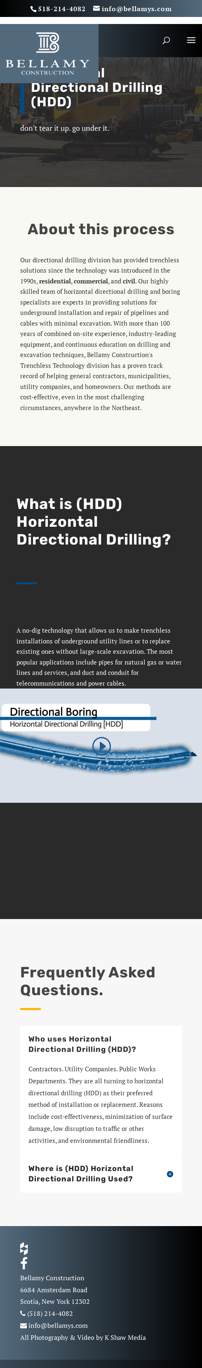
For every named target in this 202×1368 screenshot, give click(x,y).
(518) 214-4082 (50, 1313)
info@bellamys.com (58, 1325)
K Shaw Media (125, 1337)
